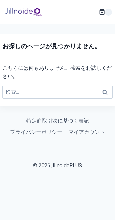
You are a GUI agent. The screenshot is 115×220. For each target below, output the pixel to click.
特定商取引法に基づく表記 (57, 121)
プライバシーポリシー (36, 132)
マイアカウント (86, 132)
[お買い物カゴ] (107, 12)
